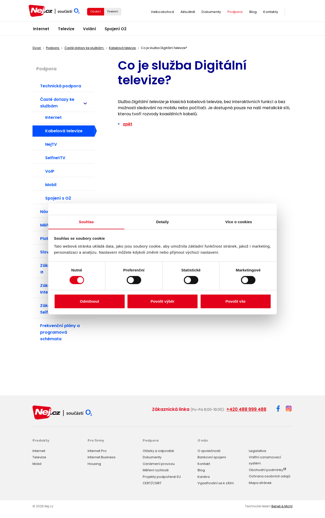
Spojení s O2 (58, 198)
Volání (89, 30)
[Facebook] (278, 409)
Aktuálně (188, 12)
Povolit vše (235, 301)
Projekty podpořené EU (162, 476)
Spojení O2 (115, 30)
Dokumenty (211, 12)
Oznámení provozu (159, 463)
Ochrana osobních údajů (269, 475)
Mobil (50, 185)
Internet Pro (97, 450)
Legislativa (257, 450)
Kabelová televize (64, 131)
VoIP (49, 171)
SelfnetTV (55, 158)
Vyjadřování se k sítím (216, 482)
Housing (94, 463)
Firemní (112, 12)
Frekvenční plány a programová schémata (60, 332)
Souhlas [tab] (86, 221)
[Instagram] (288, 409)
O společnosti (209, 450)
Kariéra (204, 476)
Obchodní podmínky (266, 469)
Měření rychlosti (156, 469)
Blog (253, 12)
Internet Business (102, 456)
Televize (66, 30)
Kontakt (204, 463)
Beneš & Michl (281, 506)
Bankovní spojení (212, 456)
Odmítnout (89, 301)
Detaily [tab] (162, 221)
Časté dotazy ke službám (66, 102)
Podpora (235, 12)
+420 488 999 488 (246, 409)
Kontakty (270, 12)
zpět (127, 124)
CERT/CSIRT (152, 482)
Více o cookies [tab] (238, 221)
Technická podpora (60, 86)
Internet (41, 30)
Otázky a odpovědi (158, 450)
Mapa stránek (260, 482)
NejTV (51, 144)
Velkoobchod (162, 12)
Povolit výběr (162, 301)
